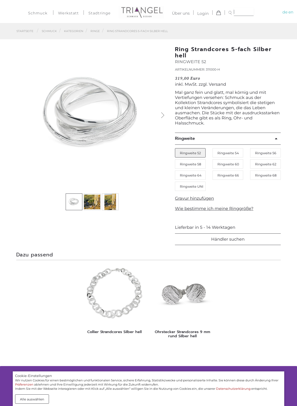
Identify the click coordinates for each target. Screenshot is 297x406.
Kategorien (73, 31)
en (290, 12)
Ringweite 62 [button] (265, 164)
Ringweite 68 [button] (266, 175)
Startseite (24, 31)
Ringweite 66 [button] (228, 175)
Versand (217, 84)
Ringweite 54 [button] (228, 153)
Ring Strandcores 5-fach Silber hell (137, 31)
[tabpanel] (114, 300)
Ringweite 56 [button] (265, 153)
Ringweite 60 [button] (228, 164)
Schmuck (38, 13)
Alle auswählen (32, 399)
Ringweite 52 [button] (190, 153)
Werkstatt (68, 13)
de (284, 12)
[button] (162, 115)
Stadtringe (99, 13)
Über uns (181, 13)
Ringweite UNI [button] (191, 186)
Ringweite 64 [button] (190, 175)
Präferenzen (24, 384)
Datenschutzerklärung (233, 388)
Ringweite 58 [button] (190, 164)
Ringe (95, 31)
